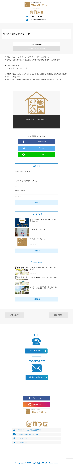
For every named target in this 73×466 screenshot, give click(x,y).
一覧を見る (36, 202)
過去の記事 (58, 315)
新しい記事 (14, 315)
